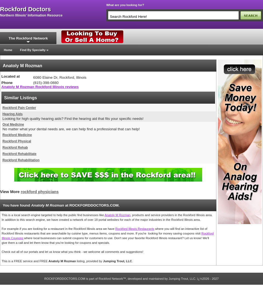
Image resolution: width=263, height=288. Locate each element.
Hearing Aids (12, 114)
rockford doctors (25, 9)
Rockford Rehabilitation (20, 160)
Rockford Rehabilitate (19, 154)
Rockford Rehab (15, 147)
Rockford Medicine (17, 135)
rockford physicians (40, 192)
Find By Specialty (32, 50)
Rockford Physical (16, 141)
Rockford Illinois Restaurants (134, 228)
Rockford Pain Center (19, 108)
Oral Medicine (13, 124)
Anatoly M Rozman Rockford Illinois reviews (40, 87)
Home (8, 50)
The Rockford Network (28, 38)
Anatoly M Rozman (118, 215)
